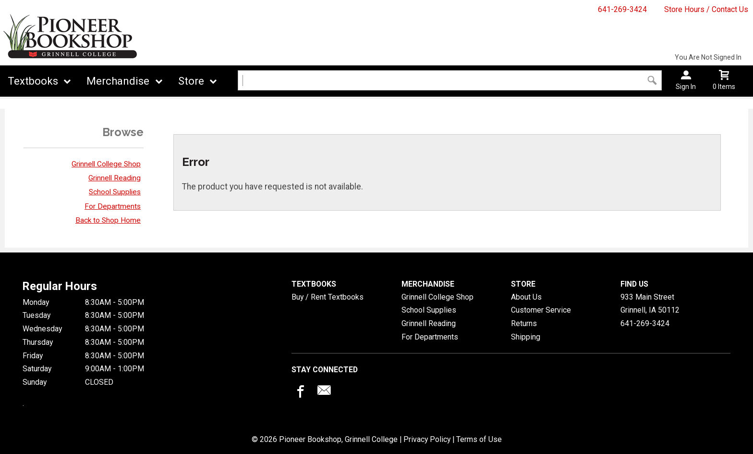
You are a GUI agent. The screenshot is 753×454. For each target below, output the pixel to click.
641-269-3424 (622, 9)
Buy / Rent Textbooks (327, 297)
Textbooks (33, 81)
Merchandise (117, 81)
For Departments (113, 206)
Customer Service (541, 310)
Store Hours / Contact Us (706, 9)
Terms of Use (479, 439)
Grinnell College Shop (106, 164)
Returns (524, 323)
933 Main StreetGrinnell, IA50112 (650, 303)
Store (191, 81)
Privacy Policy (426, 439)
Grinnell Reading (114, 178)
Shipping (525, 336)
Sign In (686, 86)
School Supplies (115, 192)
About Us (526, 297)
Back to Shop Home (108, 220)
